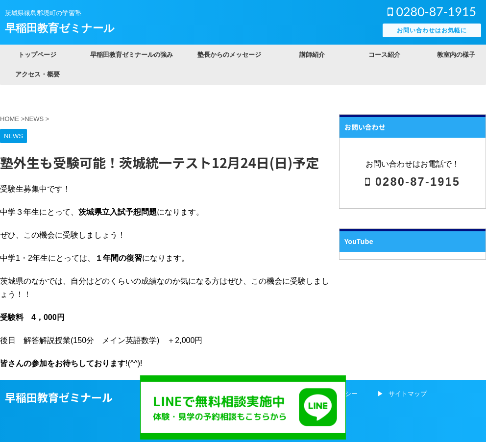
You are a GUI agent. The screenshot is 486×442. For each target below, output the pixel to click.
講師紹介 (312, 54)
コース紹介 (384, 54)
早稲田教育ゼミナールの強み (131, 54)
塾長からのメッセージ (229, 54)
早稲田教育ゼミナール (60, 28)
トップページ (37, 54)
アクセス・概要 (37, 74)
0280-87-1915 (432, 11)
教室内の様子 (456, 54)
